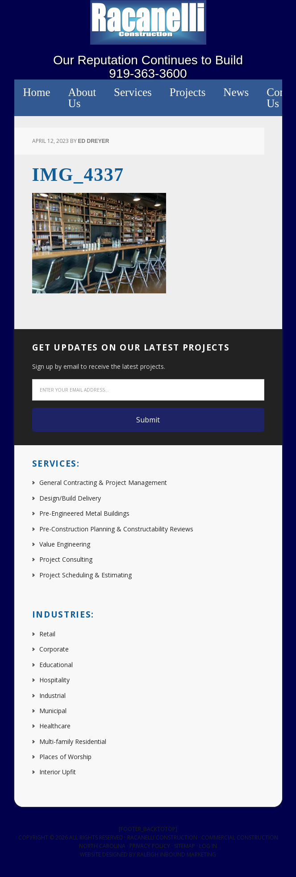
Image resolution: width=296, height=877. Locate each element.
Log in (208, 846)
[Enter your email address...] (148, 390)
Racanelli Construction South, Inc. (148, 22)
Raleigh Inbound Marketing (176, 854)
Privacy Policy (149, 846)
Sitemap (184, 846)
